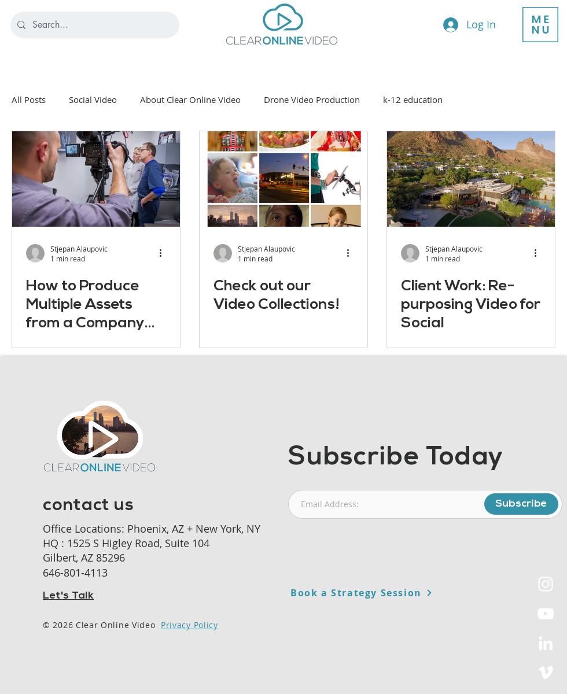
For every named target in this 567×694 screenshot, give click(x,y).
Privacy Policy (189, 624)
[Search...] (93, 25)
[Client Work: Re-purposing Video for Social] (471, 179)
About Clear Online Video (190, 99)
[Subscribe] (521, 504)
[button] (540, 24)
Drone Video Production (312, 99)
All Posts (29, 99)
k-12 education (413, 99)
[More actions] (164, 253)
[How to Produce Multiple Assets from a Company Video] (96, 179)
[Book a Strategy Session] (390, 592)
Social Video (93, 99)
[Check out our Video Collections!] (283, 179)
